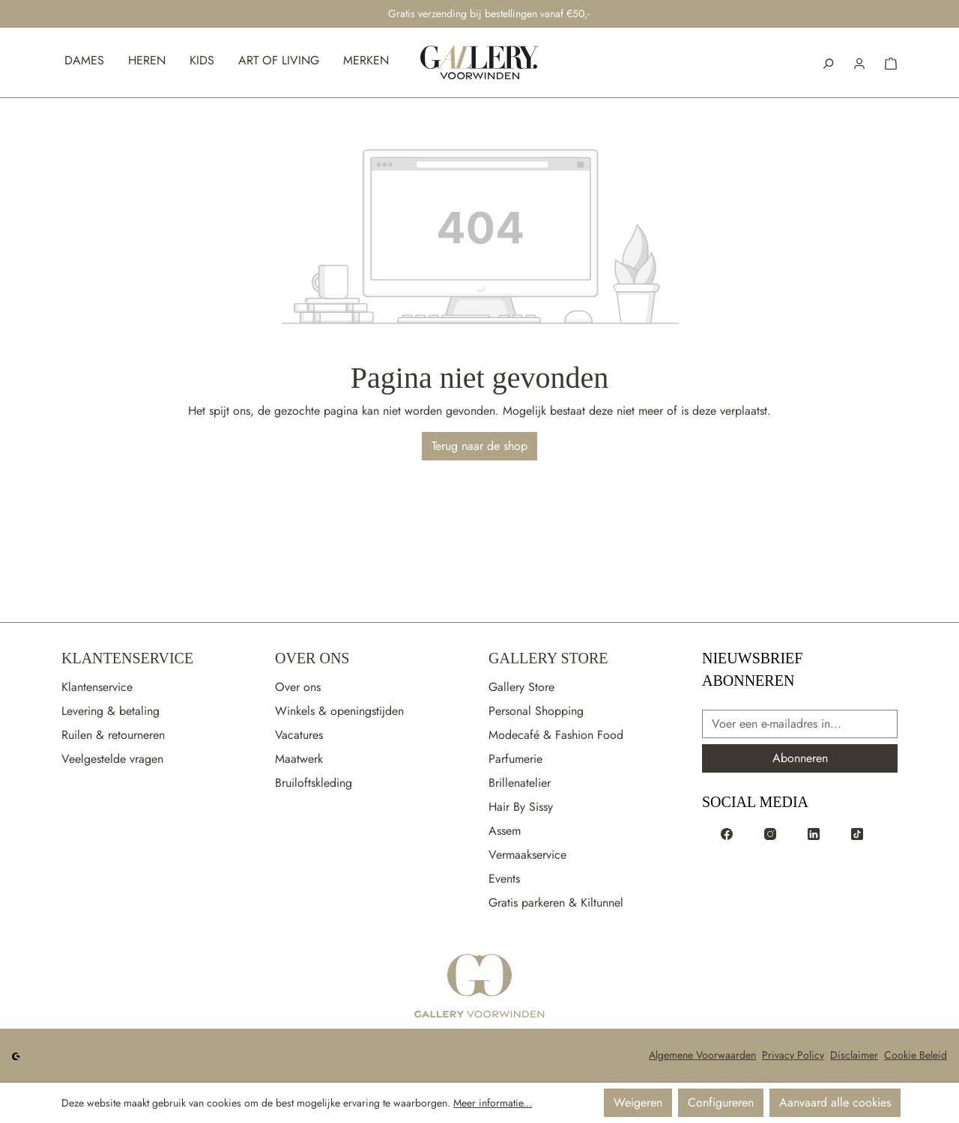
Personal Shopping (536, 710)
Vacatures (299, 734)
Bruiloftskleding (313, 782)
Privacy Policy (793, 1054)
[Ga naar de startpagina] (479, 987)
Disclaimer (854, 1054)
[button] (859, 62)
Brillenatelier (519, 782)
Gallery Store (548, 658)
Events (504, 878)
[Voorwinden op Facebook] (726, 833)
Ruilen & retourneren (113, 734)
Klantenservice (127, 658)
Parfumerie (515, 758)
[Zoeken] (828, 62)
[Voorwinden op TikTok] (857, 833)
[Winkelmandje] (891, 62)
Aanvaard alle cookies (835, 1102)
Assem (504, 830)
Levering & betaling (110, 710)
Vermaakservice (527, 854)
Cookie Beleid (915, 1054)
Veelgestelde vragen (112, 758)
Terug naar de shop (479, 445)
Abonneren (800, 758)
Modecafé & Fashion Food (555, 734)
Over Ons (312, 658)
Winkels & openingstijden (339, 710)
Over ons (298, 687)
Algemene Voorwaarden (702, 1054)
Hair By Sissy (520, 806)
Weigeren (638, 1102)
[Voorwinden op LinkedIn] (813, 833)
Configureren (721, 1102)
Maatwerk (299, 758)
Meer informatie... (492, 1102)
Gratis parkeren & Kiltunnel (555, 902)
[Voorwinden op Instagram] (770, 833)
